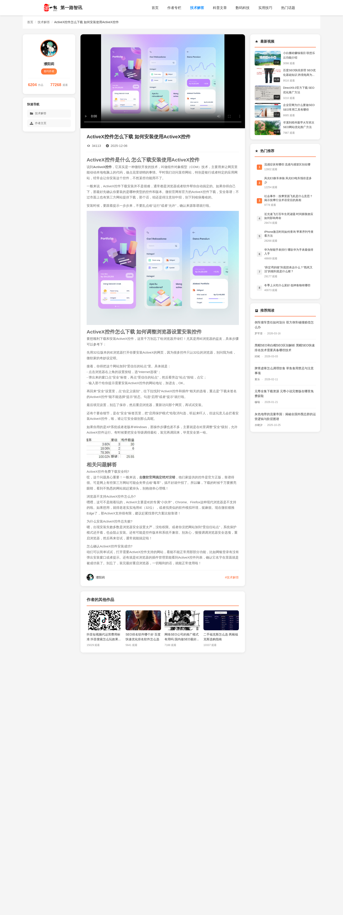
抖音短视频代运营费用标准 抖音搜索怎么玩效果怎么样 (104, 637)
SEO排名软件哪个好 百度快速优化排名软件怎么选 (143, 637)
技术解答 (197, 7)
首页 (155, 7)
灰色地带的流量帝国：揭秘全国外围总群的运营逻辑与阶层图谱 (285, 416)
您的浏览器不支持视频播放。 (162, 80)
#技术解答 (232, 577)
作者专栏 (174, 7)
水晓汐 (259, 425)
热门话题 (288, 7)
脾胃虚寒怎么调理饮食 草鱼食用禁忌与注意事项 (284, 371)
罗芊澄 (259, 333)
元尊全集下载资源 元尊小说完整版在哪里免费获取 (284, 394)
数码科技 (243, 7)
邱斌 (258, 356)
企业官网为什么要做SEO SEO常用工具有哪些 (299, 107)
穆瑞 (258, 402)
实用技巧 (265, 7)
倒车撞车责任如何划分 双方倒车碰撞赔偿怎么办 (284, 325)
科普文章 (220, 7)
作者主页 (38, 123)
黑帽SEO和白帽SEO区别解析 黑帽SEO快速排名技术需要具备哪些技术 (285, 348)
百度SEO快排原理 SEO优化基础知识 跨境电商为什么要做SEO (299, 73)
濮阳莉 (49, 64)
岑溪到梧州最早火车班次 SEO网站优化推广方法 (298, 124)
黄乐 (258, 379)
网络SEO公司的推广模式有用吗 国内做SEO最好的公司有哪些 (182, 637)
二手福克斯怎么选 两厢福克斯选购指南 (220, 637)
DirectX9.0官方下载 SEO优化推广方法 (298, 90)
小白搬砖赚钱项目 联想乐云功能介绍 (299, 55)
